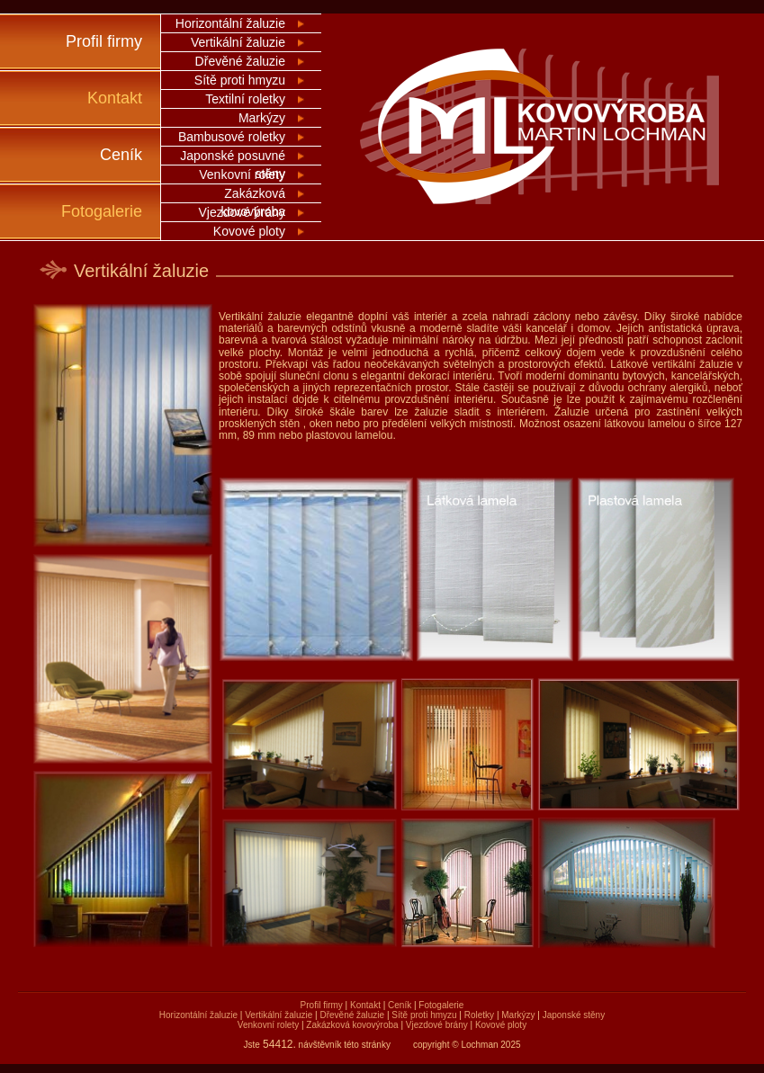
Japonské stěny (574, 1015)
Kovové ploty (249, 231)
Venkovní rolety (242, 174)
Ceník (121, 155)
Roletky (479, 1015)
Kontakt (114, 98)
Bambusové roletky (231, 137)
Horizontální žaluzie (230, 23)
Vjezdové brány (241, 212)
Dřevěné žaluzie (240, 61)
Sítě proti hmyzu (239, 80)
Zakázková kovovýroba (352, 1025)
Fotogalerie (101, 211)
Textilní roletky (245, 99)
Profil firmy (104, 41)
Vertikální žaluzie (238, 42)
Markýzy (261, 118)
